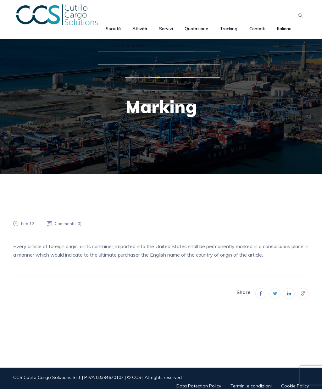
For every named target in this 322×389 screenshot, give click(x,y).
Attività (156, 16)
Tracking (233, 16)
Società (134, 16)
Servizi (178, 16)
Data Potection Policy (198, 378)
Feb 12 (28, 216)
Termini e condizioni (251, 378)
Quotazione (205, 16)
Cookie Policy (295, 378)
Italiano (281, 16)
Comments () (70, 216)
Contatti (258, 16)
